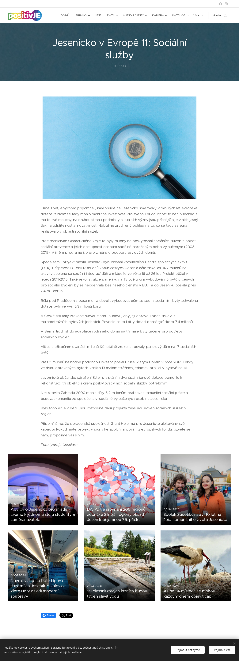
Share (48, 615)
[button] (219, 15)
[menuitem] (65, 15)
